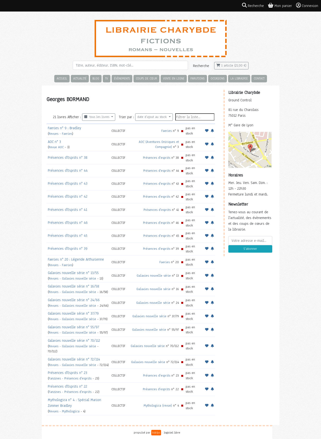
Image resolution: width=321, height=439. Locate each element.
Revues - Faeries (60, 133)
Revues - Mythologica (64, 411)
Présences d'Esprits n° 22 (67, 386)
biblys (156, 432)
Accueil (62, 78)
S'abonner (250, 249)
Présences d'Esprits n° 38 (67, 157)
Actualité (79, 78)
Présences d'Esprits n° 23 (67, 372)
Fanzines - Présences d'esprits (70, 378)
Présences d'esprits (156, 157)
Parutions (197, 78)
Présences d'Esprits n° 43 (67, 183)
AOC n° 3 (54, 141)
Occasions (217, 78)
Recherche (201, 65)
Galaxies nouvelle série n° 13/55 (73, 272)
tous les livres (97, 117)
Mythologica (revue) (158, 405)
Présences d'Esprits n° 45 (67, 235)
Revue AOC (56, 147)
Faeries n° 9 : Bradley (64, 128)
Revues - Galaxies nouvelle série (72, 278)
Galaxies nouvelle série (154, 275)
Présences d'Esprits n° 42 (67, 196)
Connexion (307, 5)
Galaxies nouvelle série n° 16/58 (73, 286)
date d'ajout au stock (152, 117)
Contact (259, 78)
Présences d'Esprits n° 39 (67, 248)
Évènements (122, 78)
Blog (95, 78)
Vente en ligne (173, 78)
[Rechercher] (130, 65)
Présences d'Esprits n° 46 (68, 222)
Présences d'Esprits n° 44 (68, 170)
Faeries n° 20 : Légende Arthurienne (76, 259)
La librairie (239, 78)
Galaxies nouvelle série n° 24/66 (74, 300)
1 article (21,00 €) (231, 65)
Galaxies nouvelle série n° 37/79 (73, 313)
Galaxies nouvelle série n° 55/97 (73, 327)
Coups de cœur (146, 78)
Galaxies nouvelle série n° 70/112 (74, 340)
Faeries (166, 130)
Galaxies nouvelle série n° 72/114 (74, 359)
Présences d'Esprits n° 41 (67, 209)
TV (106, 78)
